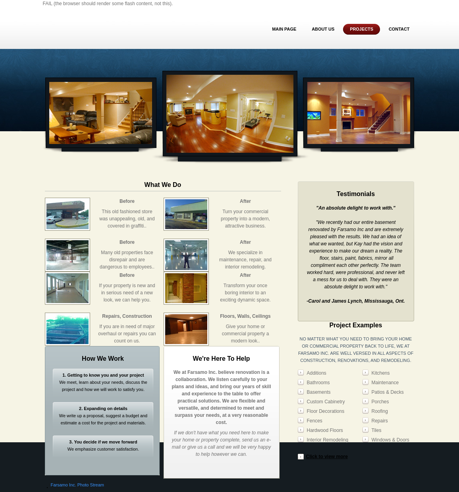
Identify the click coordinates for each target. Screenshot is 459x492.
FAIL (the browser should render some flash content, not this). (108, 3)
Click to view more (327, 456)
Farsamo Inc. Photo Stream (77, 484)
